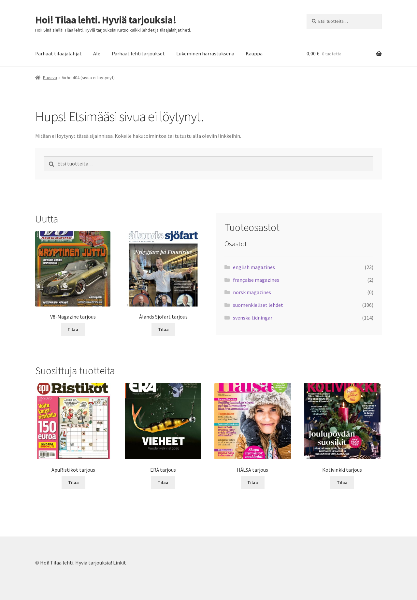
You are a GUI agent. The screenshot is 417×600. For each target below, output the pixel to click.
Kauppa (254, 53)
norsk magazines (252, 292)
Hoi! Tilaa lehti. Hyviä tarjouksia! (105, 19)
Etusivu (50, 77)
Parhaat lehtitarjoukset (138, 53)
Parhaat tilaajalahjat (58, 53)
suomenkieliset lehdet (258, 305)
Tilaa (72, 329)
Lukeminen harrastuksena (205, 53)
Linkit (119, 562)
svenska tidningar (252, 317)
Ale (96, 53)
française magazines (256, 280)
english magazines (254, 267)
